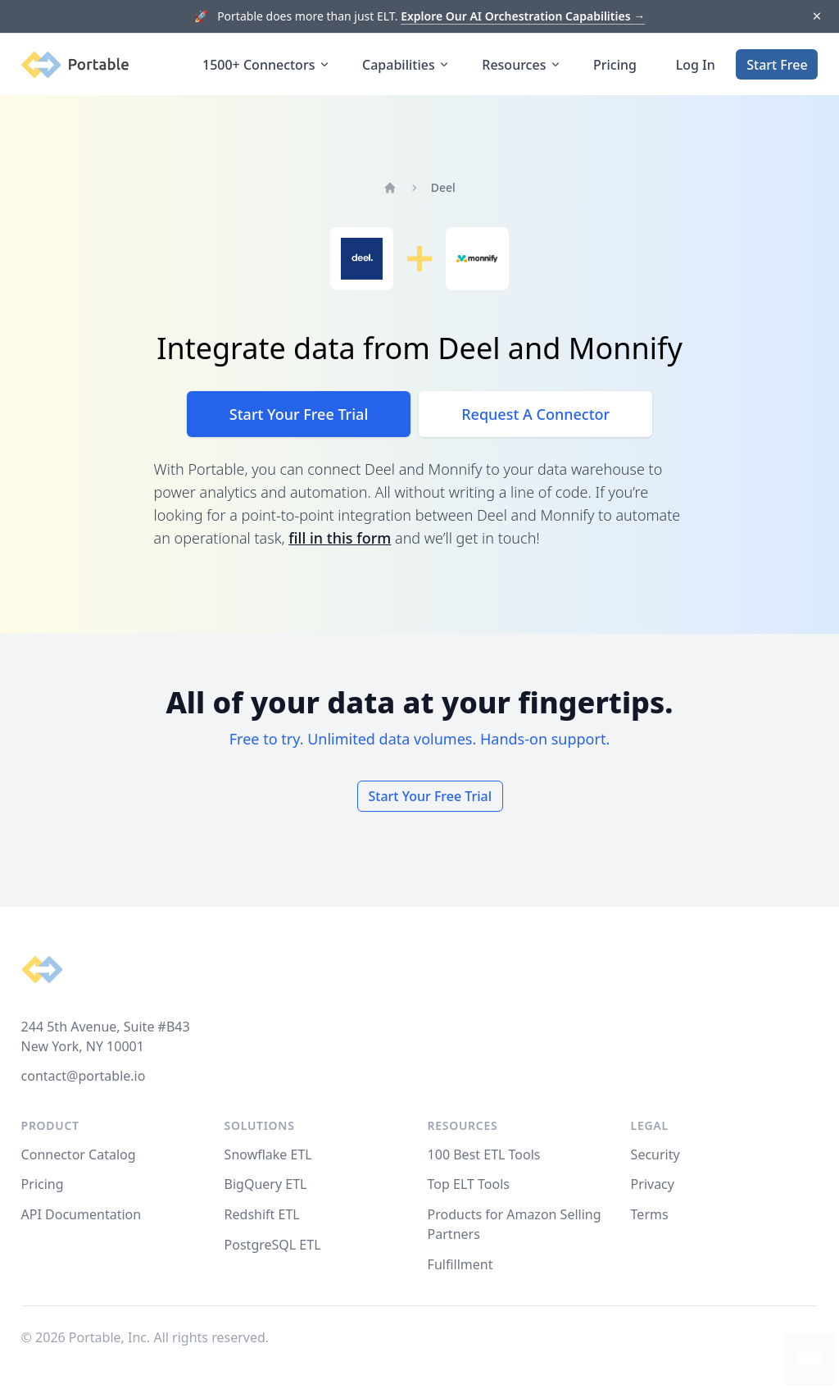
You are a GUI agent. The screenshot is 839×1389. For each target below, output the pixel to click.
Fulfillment (460, 1264)
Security (655, 1154)
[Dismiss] (816, 17)
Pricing (615, 65)
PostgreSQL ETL (272, 1245)
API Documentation (81, 1214)
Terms (650, 1214)
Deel (443, 187)
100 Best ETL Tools (484, 1154)
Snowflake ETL (268, 1154)
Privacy (652, 1184)
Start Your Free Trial (298, 414)
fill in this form (339, 538)
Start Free (776, 65)
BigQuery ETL (265, 1184)
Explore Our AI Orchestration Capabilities (523, 16)
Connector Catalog (78, 1154)
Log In (695, 65)
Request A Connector (535, 414)
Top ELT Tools (469, 1184)
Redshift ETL (262, 1214)
